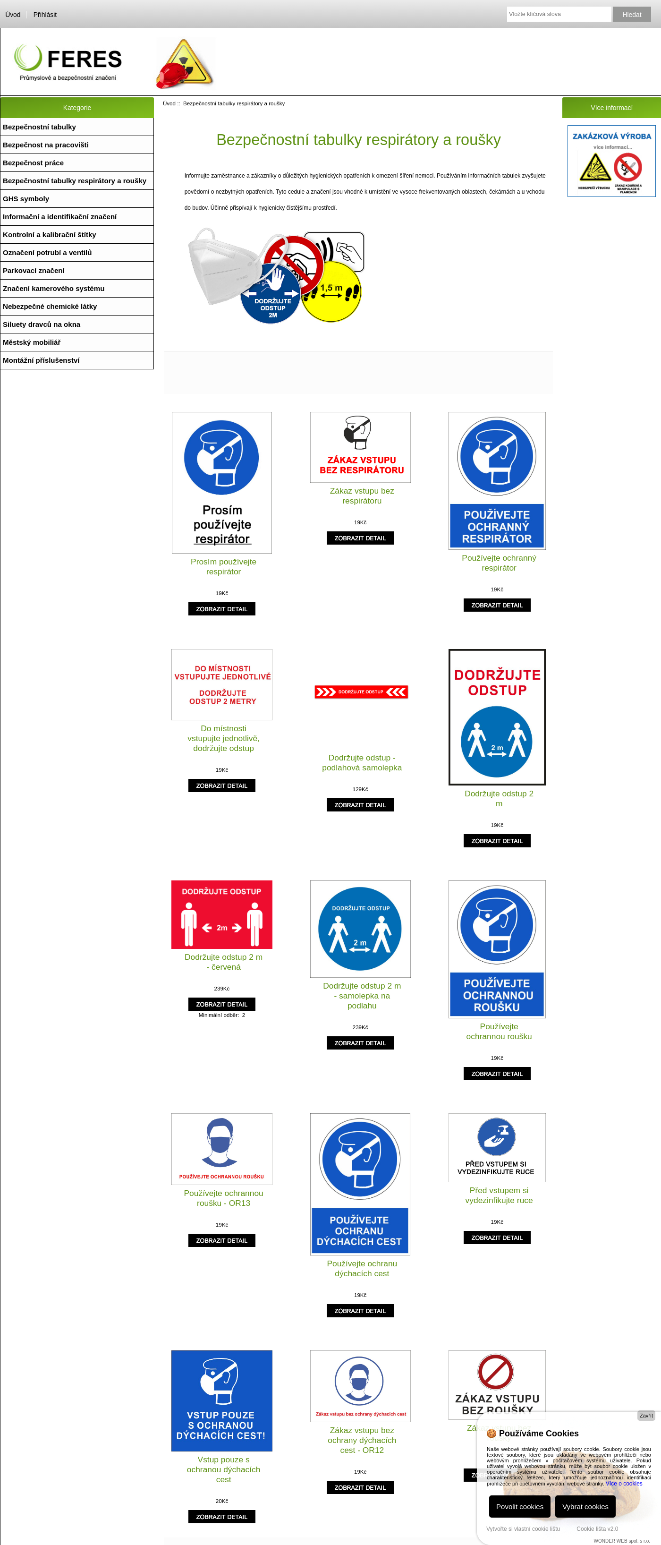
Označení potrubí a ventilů (47, 252)
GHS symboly (26, 199)
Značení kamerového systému (53, 288)
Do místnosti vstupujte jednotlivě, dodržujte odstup (223, 738)
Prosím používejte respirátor (223, 566)
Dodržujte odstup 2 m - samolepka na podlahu (362, 995)
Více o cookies (624, 1483)
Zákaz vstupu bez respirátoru (362, 495)
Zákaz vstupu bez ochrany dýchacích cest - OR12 (362, 1440)
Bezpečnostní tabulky (39, 127)
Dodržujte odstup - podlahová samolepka (362, 762)
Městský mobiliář (31, 342)
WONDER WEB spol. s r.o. (622, 1541)
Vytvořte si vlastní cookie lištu (523, 1529)
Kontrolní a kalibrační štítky (49, 234)
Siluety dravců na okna (41, 324)
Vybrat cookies (585, 1506)
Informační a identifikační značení (60, 217)
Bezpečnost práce (33, 163)
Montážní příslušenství (41, 360)
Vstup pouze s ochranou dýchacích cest (224, 1469)
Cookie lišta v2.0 (597, 1529)
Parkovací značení (34, 270)
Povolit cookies (519, 1506)
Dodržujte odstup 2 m (499, 798)
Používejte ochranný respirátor (499, 562)
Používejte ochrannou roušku (499, 1031)
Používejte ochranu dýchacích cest (362, 1268)
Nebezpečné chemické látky (50, 306)
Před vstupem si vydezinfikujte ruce (499, 1195)
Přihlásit (45, 14)
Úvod (12, 14)
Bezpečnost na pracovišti (46, 145)
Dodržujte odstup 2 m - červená (224, 962)
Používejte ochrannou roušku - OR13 (223, 1198)
